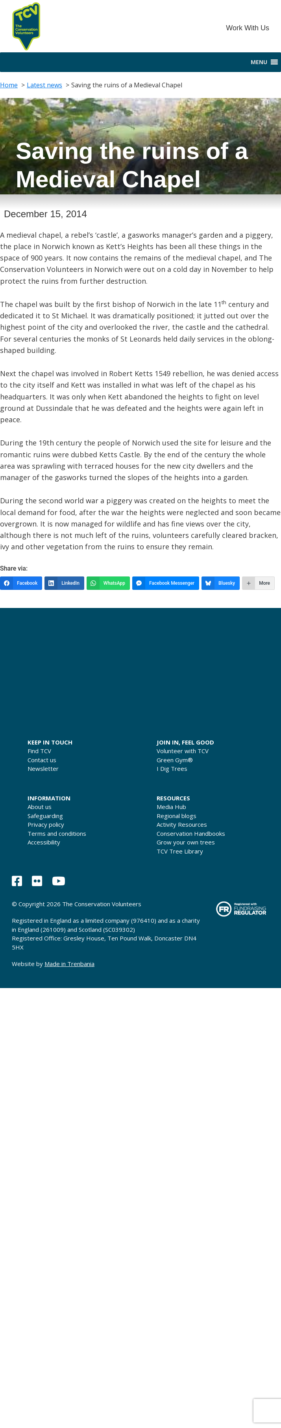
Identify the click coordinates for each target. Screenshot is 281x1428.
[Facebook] (21, 583)
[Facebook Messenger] (165, 583)
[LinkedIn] (64, 583)
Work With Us (247, 28)
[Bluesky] (221, 583)
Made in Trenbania (69, 964)
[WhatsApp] (108, 583)
